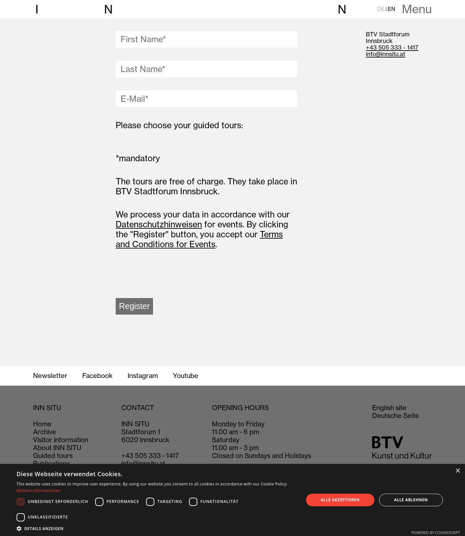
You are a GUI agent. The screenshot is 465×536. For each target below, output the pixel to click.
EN (391, 9)
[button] (156, 528)
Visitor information (60, 440)
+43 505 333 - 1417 (392, 47)
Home (42, 424)
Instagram (143, 376)
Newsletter (50, 376)
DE (381, 9)
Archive (44, 432)
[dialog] (232, 500)
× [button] (457, 471)
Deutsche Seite (395, 415)
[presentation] (166, 275)
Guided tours (53, 455)
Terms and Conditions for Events (199, 239)
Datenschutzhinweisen (159, 224)
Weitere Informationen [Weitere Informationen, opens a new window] (39, 490)
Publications (51, 463)
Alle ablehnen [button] (411, 500)
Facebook (97, 376)
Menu (417, 9)
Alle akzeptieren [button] (340, 500)
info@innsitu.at (385, 54)
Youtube (185, 376)
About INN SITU (57, 447)
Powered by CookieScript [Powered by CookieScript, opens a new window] (435, 532)
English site (389, 407)
